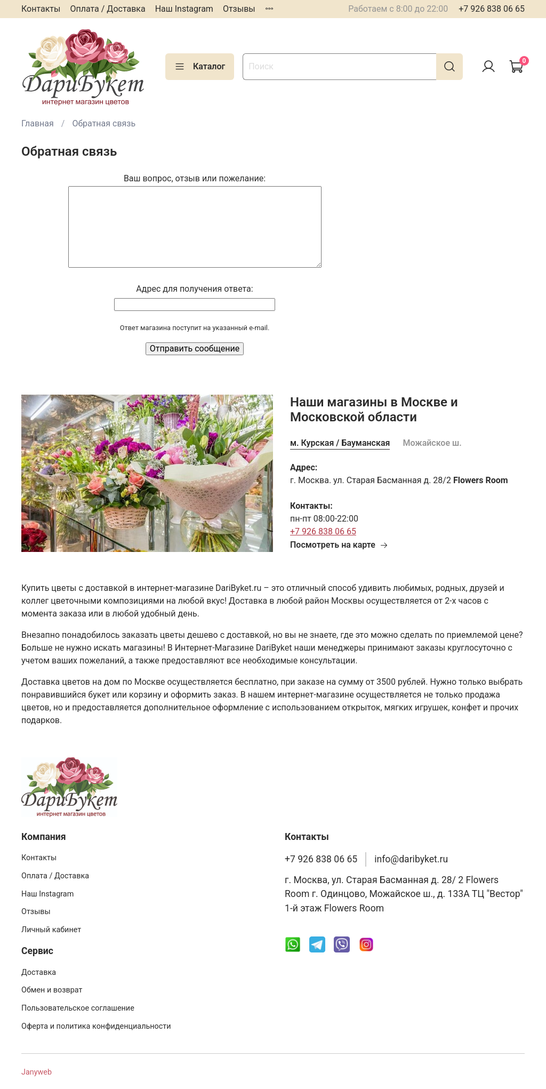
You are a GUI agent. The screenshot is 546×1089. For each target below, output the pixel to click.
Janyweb (36, 1072)
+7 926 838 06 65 (492, 9)
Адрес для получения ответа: (194, 289)
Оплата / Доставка (107, 9)
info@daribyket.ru (411, 859)
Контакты (40, 9)
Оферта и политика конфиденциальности (96, 1026)
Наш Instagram (184, 9)
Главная (37, 123)
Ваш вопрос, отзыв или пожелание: (195, 178)
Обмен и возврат (51, 990)
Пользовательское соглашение (77, 1008)
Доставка (38, 972)
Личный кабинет (51, 929)
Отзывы (239, 9)
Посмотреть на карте (339, 545)
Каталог (199, 66)
